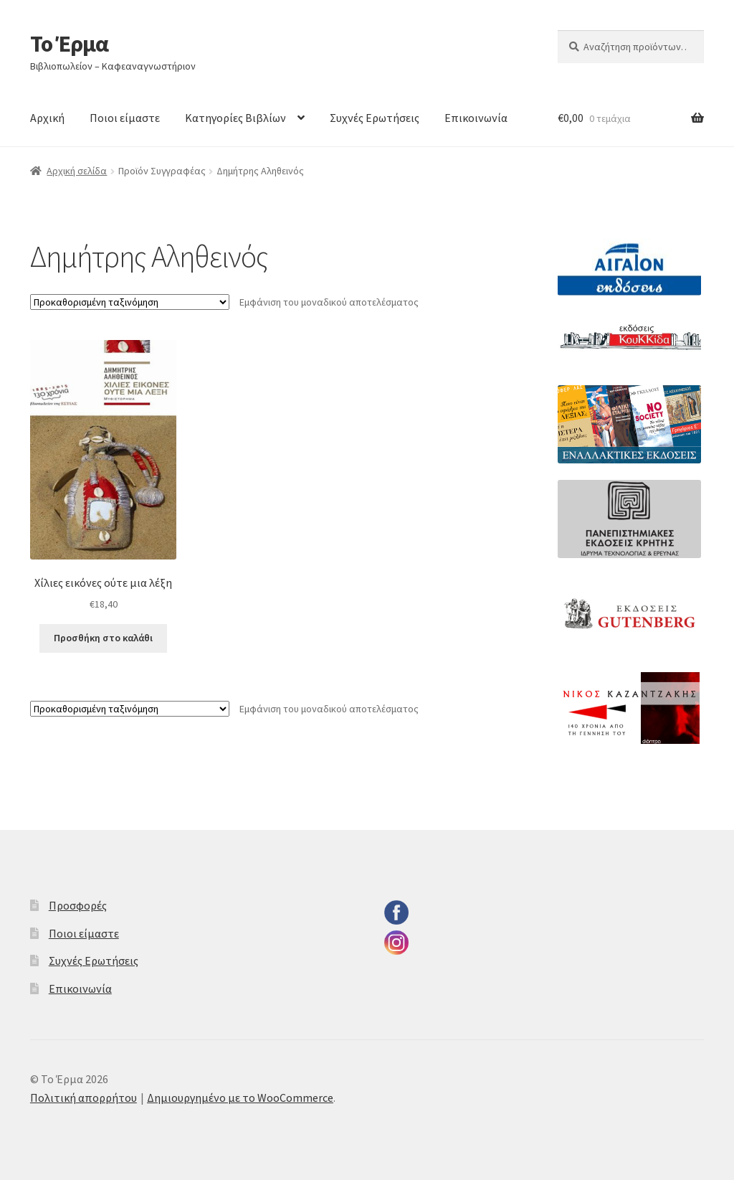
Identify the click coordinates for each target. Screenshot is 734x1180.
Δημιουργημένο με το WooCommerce (240, 1097)
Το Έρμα (69, 43)
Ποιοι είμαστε (125, 117)
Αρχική (47, 117)
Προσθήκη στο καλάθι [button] (103, 637)
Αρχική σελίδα (77, 170)
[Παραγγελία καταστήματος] (129, 302)
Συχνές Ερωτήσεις (374, 117)
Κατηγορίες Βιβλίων (235, 117)
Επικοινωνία (475, 117)
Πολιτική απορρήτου (83, 1097)
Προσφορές (78, 905)
